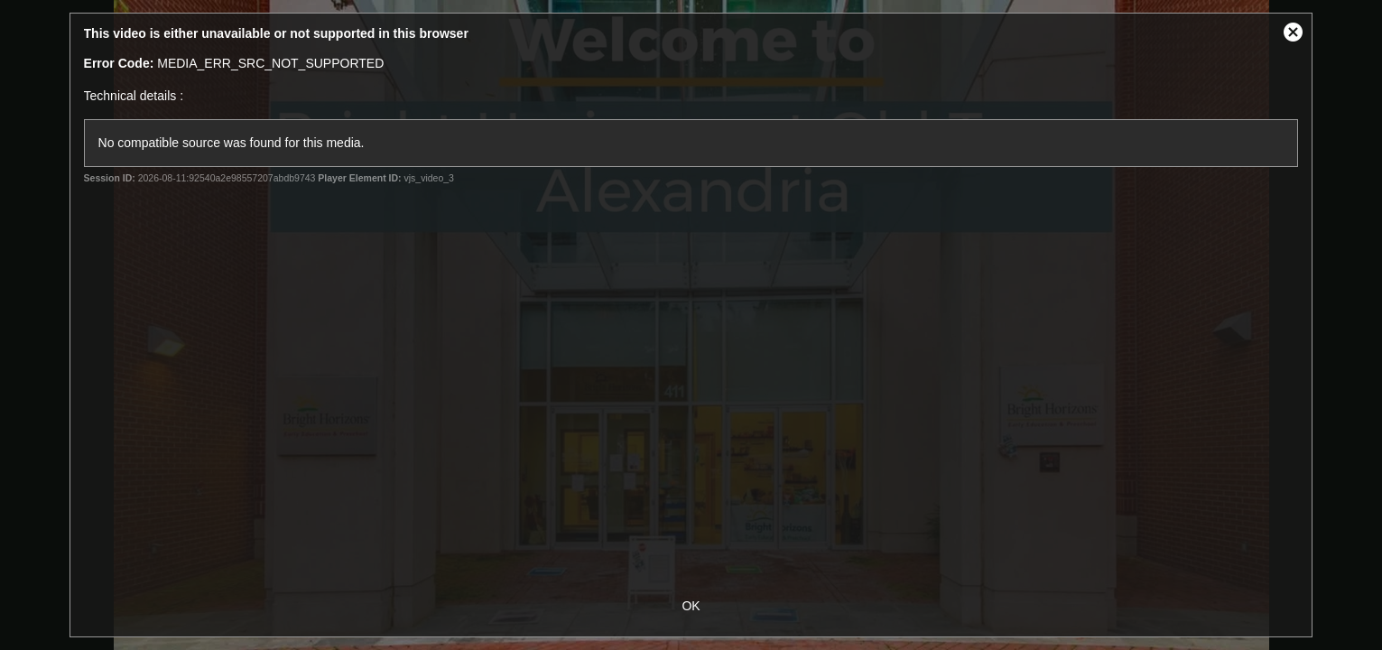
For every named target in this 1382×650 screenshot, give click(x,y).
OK (691, 606)
